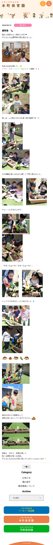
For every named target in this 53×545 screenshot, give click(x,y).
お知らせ (26, 478)
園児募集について (26, 486)
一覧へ (26, 467)
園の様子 (23, 25)
